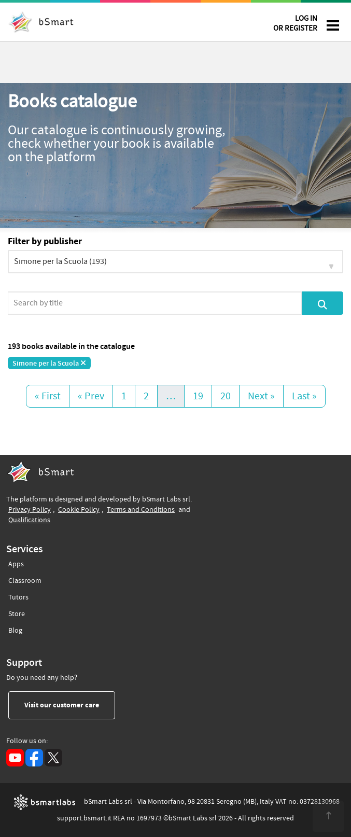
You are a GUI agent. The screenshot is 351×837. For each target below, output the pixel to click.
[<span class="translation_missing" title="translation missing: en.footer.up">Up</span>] (328, 816)
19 (198, 396)
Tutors (18, 595)
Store (16, 612)
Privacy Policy (29, 509)
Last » (304, 396)
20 (225, 396)
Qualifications (29, 520)
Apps (16, 564)
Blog (15, 628)
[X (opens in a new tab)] (53, 757)
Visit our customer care (69, 704)
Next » (261, 396)
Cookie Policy (79, 509)
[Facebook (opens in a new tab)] (34, 757)
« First (48, 396)
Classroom (24, 579)
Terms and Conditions (141, 509)
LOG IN (295, 25)
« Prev (91, 396)
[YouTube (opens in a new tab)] (15, 757)
